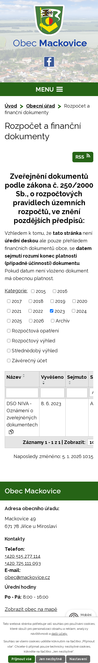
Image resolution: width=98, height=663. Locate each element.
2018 (38, 301)
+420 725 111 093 (23, 563)
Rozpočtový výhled (33, 340)
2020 (82, 301)
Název (14, 377)
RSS (83, 156)
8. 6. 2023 (51, 403)
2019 (60, 301)
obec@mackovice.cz (27, 577)
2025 (17, 321)
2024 (81, 311)
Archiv (63, 321)
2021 (16, 311)
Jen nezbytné (50, 659)
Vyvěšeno (52, 377)
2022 (38, 311)
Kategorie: (16, 290)
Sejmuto (77, 377)
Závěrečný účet (29, 360)
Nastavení (78, 659)
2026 (38, 321)
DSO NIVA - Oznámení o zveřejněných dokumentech (22, 417)
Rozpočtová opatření (35, 330)
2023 (60, 311)
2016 (62, 291)
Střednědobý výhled (34, 350)
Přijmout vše (21, 659)
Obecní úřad (40, 106)
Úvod (11, 106)
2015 (41, 291)
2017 (17, 301)
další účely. (59, 634)
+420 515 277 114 (23, 556)
